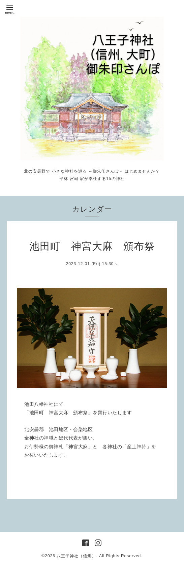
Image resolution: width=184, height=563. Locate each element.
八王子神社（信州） (76, 556)
